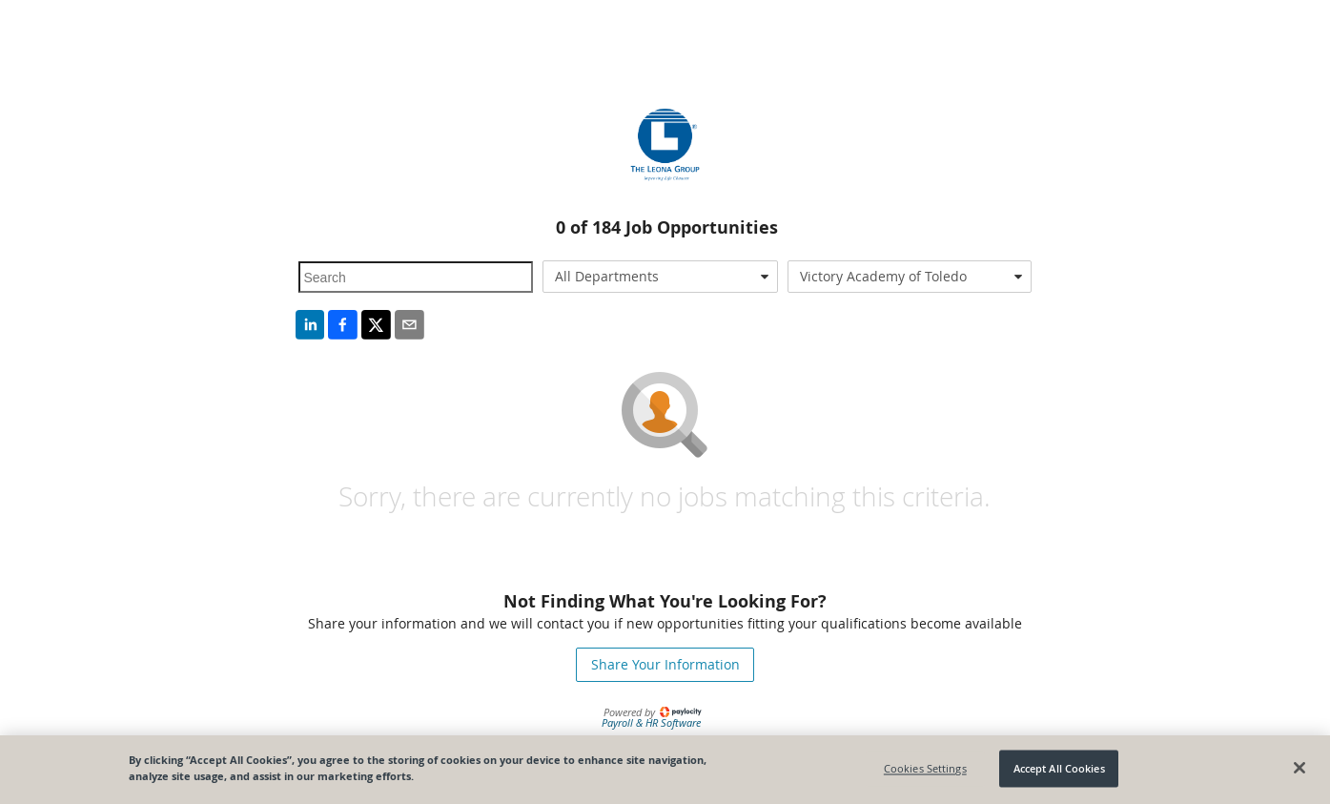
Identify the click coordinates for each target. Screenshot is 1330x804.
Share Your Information (665, 664)
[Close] (1299, 768)
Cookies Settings (925, 768)
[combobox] (660, 276)
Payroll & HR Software (651, 722)
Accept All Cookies (1059, 768)
